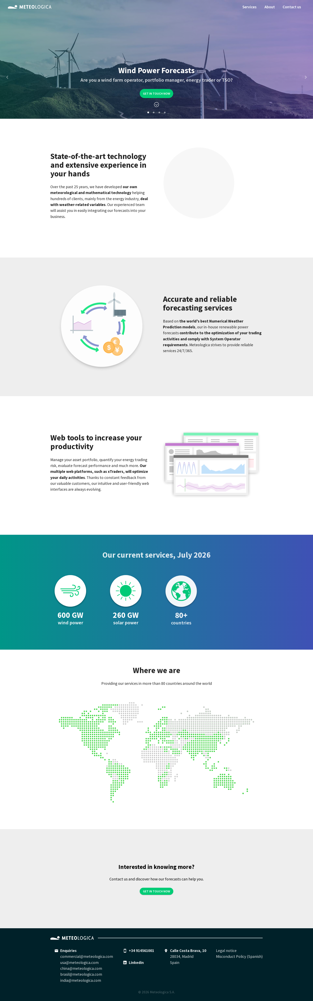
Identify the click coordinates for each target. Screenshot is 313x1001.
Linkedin (136, 962)
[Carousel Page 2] (153, 112)
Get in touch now (156, 93)
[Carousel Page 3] (159, 112)
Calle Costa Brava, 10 (188, 950)
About (269, 6)
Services (249, 6)
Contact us (292, 6)
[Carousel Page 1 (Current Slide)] (148, 112)
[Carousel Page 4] (165, 112)
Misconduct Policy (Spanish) (239, 956)
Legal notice (226, 950)
